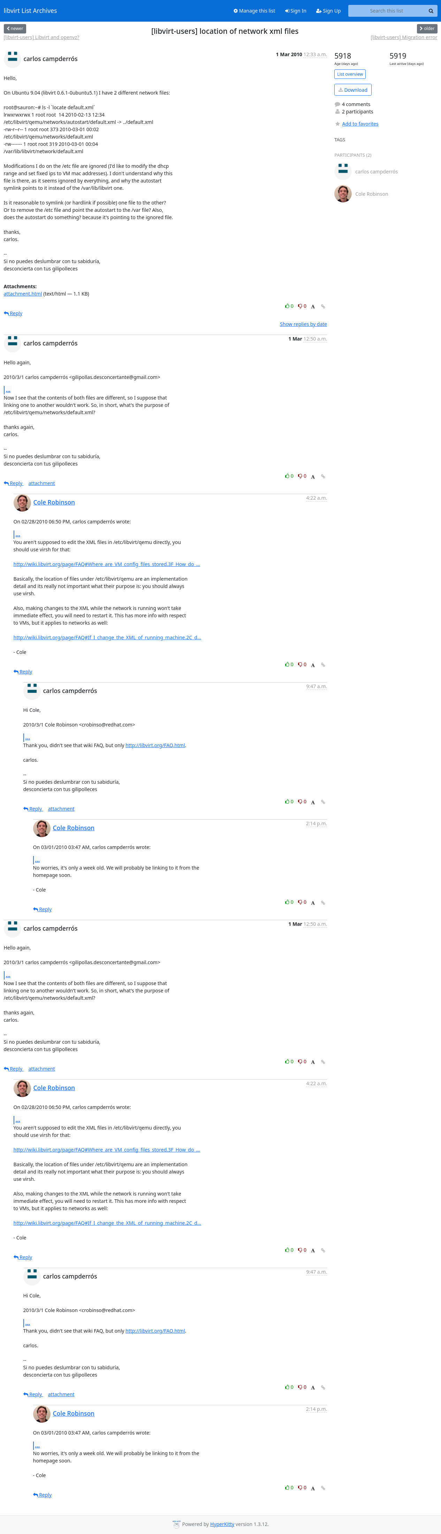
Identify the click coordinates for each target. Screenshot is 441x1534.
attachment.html (23, 293)
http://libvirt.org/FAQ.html (155, 745)
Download (353, 90)
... (8, 390)
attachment (42, 483)
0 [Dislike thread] (302, 306)
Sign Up (328, 10)
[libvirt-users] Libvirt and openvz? (41, 37)
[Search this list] (386, 11)
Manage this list (254, 10)
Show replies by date (303, 324)
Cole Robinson (54, 502)
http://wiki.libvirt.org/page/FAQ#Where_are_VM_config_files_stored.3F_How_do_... (107, 564)
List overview (350, 74)
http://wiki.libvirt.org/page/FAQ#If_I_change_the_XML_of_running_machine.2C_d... (108, 637)
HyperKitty (222, 1524)
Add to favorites (356, 123)
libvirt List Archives (30, 11)
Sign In (295, 10)
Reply (13, 313)
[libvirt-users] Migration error (404, 37)
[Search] (431, 11)
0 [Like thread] (290, 306)
